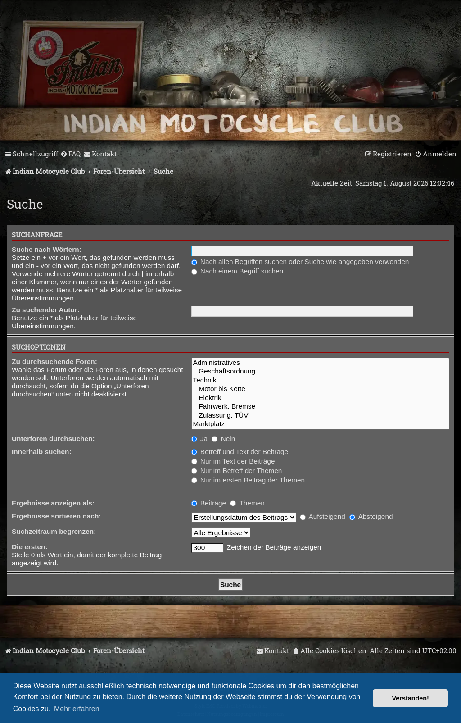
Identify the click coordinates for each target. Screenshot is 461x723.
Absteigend (371, 516)
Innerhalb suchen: (42, 451)
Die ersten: (30, 546)
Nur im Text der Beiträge (233, 461)
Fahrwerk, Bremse (320, 406)
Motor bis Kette (320, 389)
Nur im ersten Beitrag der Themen (248, 480)
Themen (247, 503)
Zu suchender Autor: (46, 310)
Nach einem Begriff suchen (237, 271)
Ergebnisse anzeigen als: (53, 503)
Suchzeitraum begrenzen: (54, 531)
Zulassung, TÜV (320, 415)
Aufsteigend (322, 516)
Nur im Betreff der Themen (236, 470)
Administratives (320, 363)
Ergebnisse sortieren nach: (56, 516)
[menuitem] (70, 154)
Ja (199, 438)
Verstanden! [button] (410, 698)
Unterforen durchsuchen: (53, 438)
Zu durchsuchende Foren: (54, 361)
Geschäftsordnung (320, 371)
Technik (320, 380)
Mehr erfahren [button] (76, 709)
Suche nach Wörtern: (46, 249)
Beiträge (208, 503)
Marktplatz (320, 424)
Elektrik (320, 398)
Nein (223, 438)
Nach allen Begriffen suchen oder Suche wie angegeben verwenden (300, 261)
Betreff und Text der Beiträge (240, 451)
